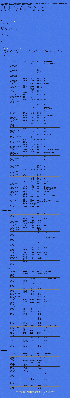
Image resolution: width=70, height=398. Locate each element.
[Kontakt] (45, 392)
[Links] (48, 392)
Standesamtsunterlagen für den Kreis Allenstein (10, 58)
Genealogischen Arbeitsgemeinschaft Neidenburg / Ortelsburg (13, 48)
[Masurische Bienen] (28, 391)
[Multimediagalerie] (36, 391)
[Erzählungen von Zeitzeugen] (37, 392)
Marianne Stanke (27, 11)
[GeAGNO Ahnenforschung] (25, 392)
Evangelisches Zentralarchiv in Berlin (8, 21)
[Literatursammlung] (44, 391)
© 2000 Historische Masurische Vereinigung (35, 394)
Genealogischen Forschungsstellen (23, 17)
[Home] (17, 391)
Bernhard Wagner (21, 12)
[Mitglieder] (21, 391)
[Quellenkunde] (51, 391)
